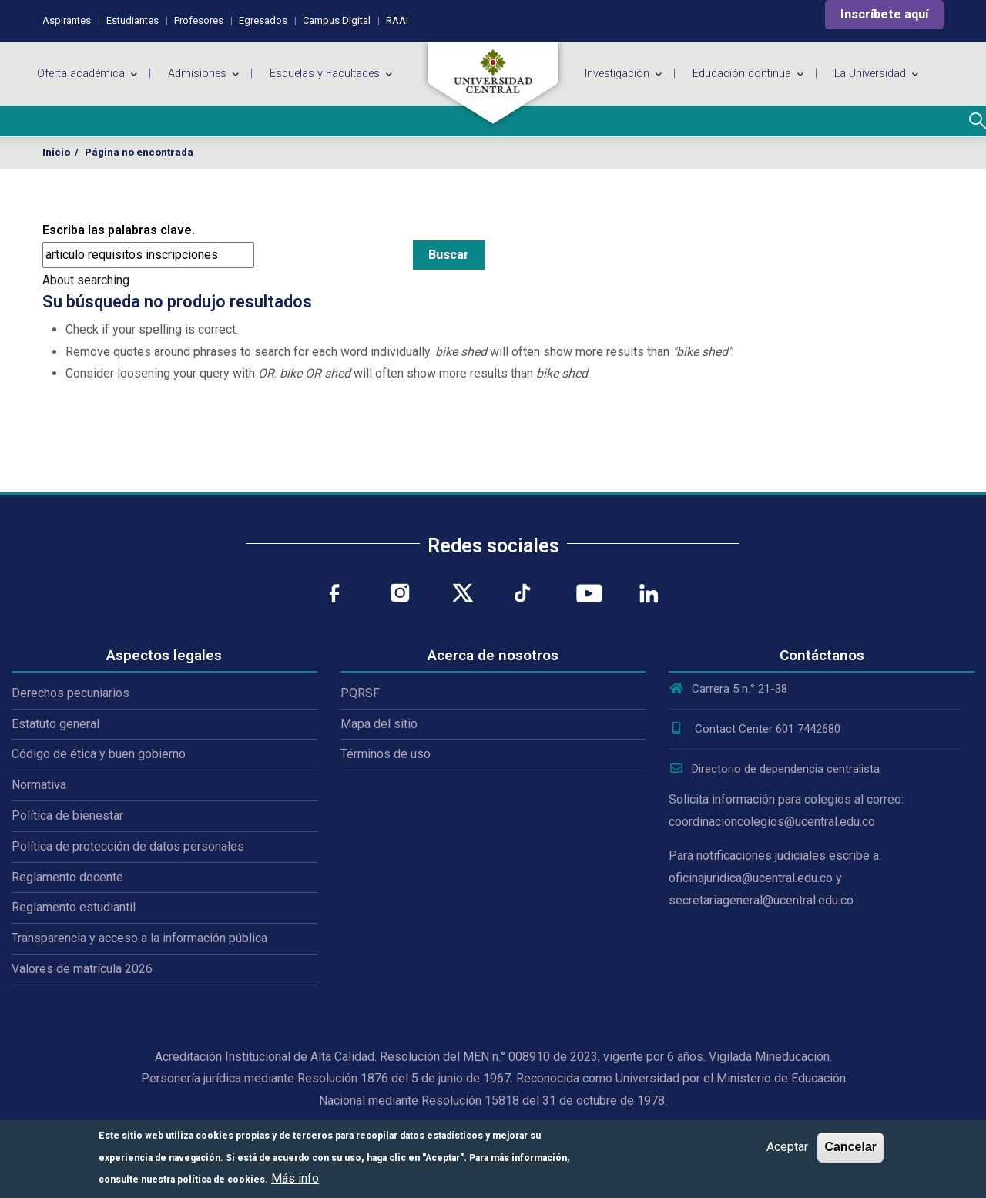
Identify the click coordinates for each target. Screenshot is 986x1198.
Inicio (56, 152)
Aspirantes (66, 20)
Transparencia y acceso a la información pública (139, 938)
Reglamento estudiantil (74, 907)
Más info (295, 1178)
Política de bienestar (67, 815)
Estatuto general (55, 723)
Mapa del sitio (379, 723)
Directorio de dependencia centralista (774, 769)
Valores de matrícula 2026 (82, 968)
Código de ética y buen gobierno (99, 754)
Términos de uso (385, 754)
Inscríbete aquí (884, 14)
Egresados (263, 20)
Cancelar (850, 1146)
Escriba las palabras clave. (118, 230)
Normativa (39, 784)
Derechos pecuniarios (70, 693)
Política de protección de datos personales (128, 846)
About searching (85, 280)
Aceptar (787, 1146)
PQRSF (360, 693)
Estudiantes (132, 20)
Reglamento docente (67, 877)
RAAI (397, 20)
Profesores (198, 20)
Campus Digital (337, 20)
